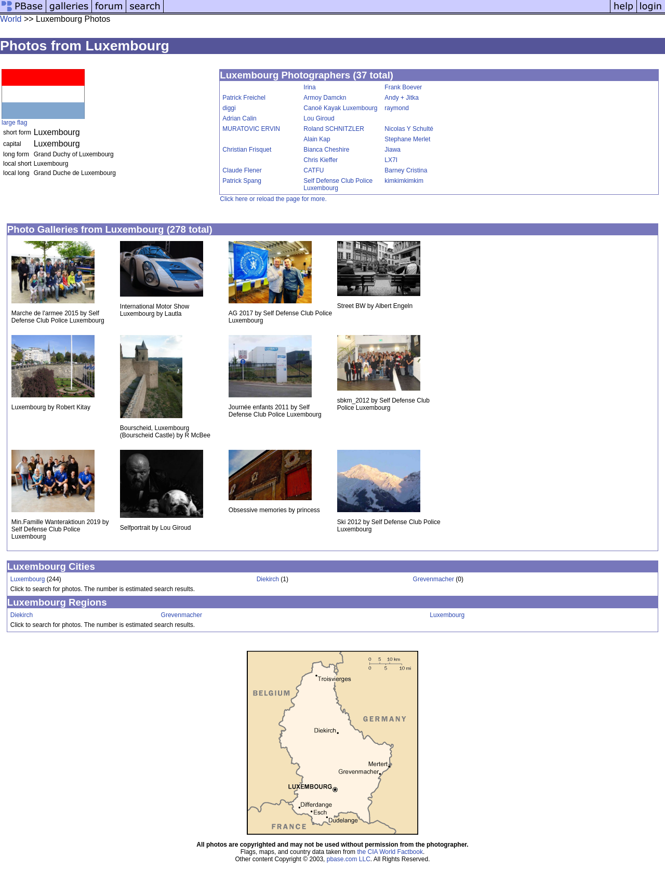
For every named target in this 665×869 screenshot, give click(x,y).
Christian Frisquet (246, 149)
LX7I (390, 160)
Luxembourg (27, 579)
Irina (309, 87)
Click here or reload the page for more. (273, 199)
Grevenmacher (433, 579)
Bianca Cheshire (326, 149)
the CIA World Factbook (390, 851)
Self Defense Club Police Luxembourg (338, 184)
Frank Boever (403, 87)
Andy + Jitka (401, 97)
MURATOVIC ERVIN (251, 128)
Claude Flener (241, 170)
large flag (14, 122)
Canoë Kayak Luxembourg (340, 108)
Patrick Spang (241, 180)
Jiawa (392, 149)
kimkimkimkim (403, 180)
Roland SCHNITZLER (333, 128)
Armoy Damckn (324, 97)
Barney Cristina (405, 170)
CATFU (313, 170)
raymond (396, 108)
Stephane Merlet (407, 139)
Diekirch (268, 579)
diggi (228, 108)
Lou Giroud (318, 118)
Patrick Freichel (243, 97)
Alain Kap (316, 139)
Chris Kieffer (320, 160)
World (11, 19)
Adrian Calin (239, 118)
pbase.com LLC (348, 859)
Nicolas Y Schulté (408, 128)
